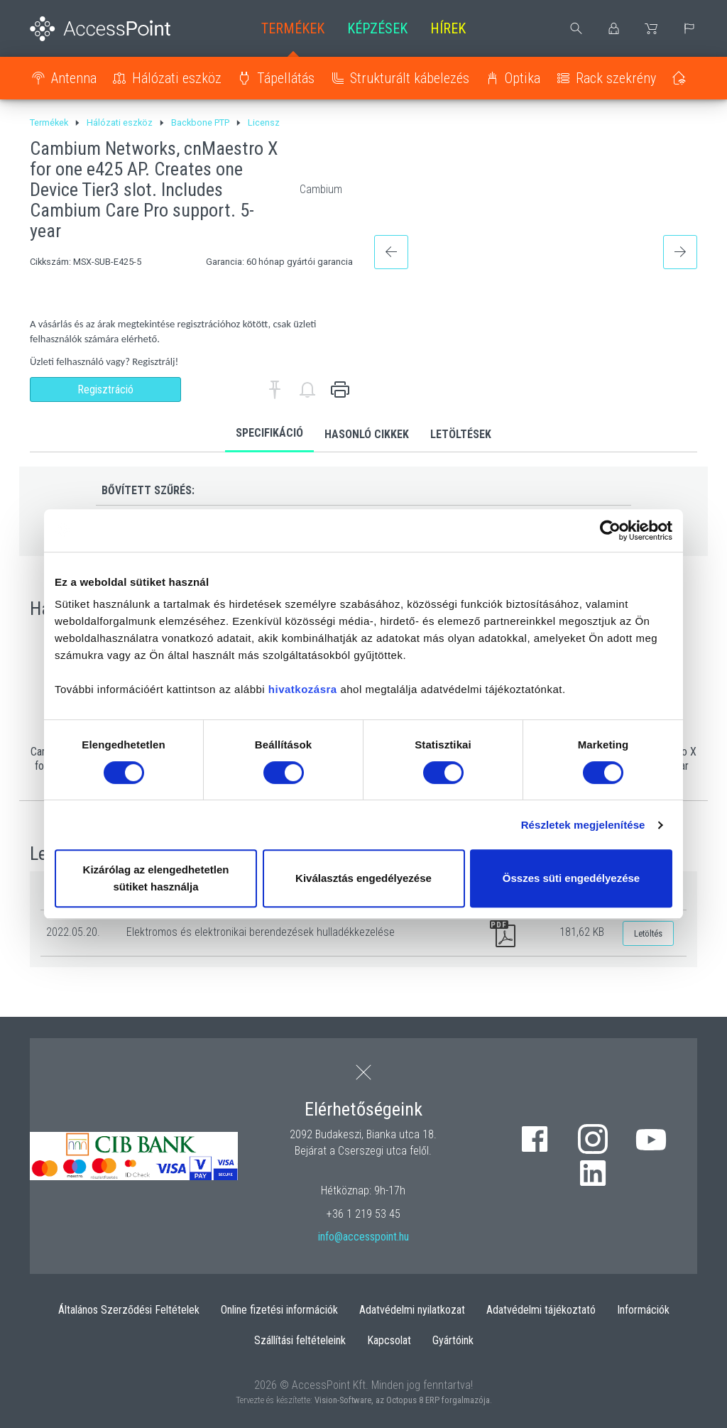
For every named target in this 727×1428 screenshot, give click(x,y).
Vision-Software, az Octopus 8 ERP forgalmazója (402, 1400)
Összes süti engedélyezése (571, 878)
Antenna (74, 78)
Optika (522, 78)
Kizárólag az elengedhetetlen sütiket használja (156, 878)
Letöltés (648, 933)
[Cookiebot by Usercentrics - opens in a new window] (610, 530)
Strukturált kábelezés (409, 78)
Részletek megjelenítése (583, 825)
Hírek (448, 28)
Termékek (292, 28)
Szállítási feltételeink (300, 1340)
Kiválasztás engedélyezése (363, 878)
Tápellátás (286, 78)
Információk (643, 1310)
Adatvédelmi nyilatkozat (412, 1310)
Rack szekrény (616, 78)
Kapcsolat (389, 1340)
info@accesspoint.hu (363, 1236)
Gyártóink (453, 1340)
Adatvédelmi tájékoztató (541, 1310)
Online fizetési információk (279, 1310)
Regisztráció (105, 389)
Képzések (377, 28)
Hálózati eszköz (177, 78)
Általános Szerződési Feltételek (128, 1310)
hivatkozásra (302, 689)
